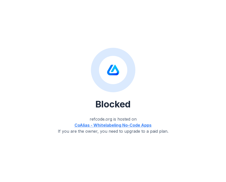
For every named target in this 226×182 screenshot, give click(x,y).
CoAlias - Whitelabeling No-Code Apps (113, 125)
